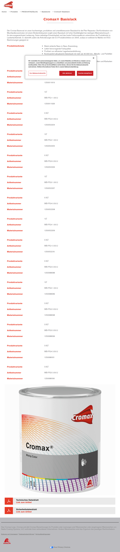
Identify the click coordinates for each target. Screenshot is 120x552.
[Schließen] (93, 58)
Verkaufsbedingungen (42, 534)
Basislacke (46, 12)
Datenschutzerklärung (26, 534)
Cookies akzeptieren (85, 73)
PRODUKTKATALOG (30, 12)
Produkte (14, 12)
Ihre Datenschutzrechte (38, 73)
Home (4, 12)
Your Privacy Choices (60, 547)
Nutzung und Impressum (9, 534)
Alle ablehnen (67, 73)
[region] (61, 67)
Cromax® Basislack (62, 12)
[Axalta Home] (8, 6)
